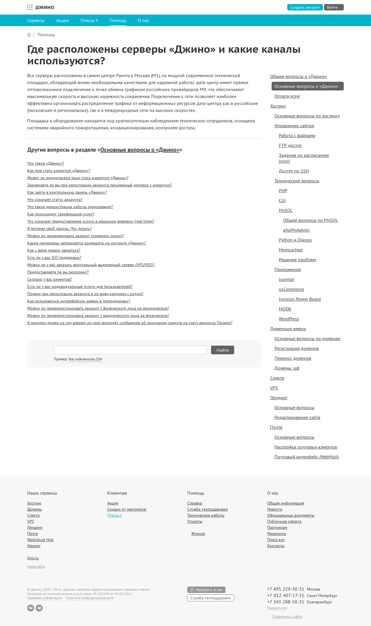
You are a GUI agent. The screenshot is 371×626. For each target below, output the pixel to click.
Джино (44, 7)
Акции (62, 20)
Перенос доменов (292, 358)
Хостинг (278, 106)
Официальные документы (290, 515)
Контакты (275, 545)
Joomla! (286, 279)
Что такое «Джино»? (45, 163)
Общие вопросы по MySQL (310, 220)
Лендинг (279, 397)
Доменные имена (288, 328)
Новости (274, 509)
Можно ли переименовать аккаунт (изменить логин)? (75, 235)
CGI (282, 200)
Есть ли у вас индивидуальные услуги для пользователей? (79, 286)
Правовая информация (44, 598)
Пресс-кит (276, 539)
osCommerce (291, 289)
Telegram (39, 608)
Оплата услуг (287, 96)
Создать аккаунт (305, 7)
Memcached (291, 250)
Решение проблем (297, 259)
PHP (283, 190)
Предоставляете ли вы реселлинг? (58, 272)
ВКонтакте (30, 608)
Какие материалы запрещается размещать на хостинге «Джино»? (86, 243)
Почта (276, 427)
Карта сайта (36, 566)
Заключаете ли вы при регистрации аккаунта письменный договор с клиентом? (99, 185)
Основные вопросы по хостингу (307, 116)
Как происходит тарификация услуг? (60, 214)
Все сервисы (28, 7)
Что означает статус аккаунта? (54, 199)
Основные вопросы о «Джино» (139, 149)
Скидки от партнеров (126, 509)
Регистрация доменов (296, 348)
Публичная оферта (284, 521)
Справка (194, 503)
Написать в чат (209, 589)
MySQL (286, 210)
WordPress (289, 319)
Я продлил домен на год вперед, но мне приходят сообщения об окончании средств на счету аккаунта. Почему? (129, 322)
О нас (143, 20)
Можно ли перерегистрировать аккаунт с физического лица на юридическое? (98, 308)
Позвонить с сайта (287, 616)
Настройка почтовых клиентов (305, 447)
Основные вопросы (294, 407)
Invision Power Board (300, 299)
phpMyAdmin (296, 230)
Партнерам (277, 527)
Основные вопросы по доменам (307, 338)
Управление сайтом (294, 125)
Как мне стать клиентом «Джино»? (58, 170)
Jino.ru (33, 557)
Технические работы (205, 515)
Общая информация (285, 503)
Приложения (287, 269)
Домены (34, 509)
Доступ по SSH (294, 171)
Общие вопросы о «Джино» (298, 76)
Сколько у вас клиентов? (49, 279)
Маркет (34, 545)
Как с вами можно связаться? (53, 250)
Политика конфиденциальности (90, 598)
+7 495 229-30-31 (285, 589)
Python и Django (295, 240)
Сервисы (36, 20)
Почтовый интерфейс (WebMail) (306, 457)
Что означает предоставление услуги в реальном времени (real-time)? (90, 221)
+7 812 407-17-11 (285, 595)
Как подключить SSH (85, 359)
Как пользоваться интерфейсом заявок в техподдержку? (78, 301)
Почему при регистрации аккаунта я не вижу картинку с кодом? (85, 293)
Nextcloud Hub (40, 539)
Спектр (277, 378)
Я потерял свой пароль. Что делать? (59, 228)
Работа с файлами (297, 135)
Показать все (277, 608)
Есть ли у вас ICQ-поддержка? (54, 257)
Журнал (198, 533)
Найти (223, 350)
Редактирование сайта (297, 417)
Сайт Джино (29, 34)
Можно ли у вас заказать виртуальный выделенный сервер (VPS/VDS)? (90, 264)
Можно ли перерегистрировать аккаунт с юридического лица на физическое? (98, 315)
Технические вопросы (296, 181)
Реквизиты (276, 533)
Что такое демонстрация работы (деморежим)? (70, 206)
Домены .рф (286, 368)
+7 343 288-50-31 (285, 602)
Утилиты (194, 521)
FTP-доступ (290, 145)
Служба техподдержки (207, 509)
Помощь (118, 20)
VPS (274, 388)
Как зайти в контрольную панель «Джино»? (67, 192)
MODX (285, 309)
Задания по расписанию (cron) (304, 158)
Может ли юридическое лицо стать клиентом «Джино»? (77, 177)
